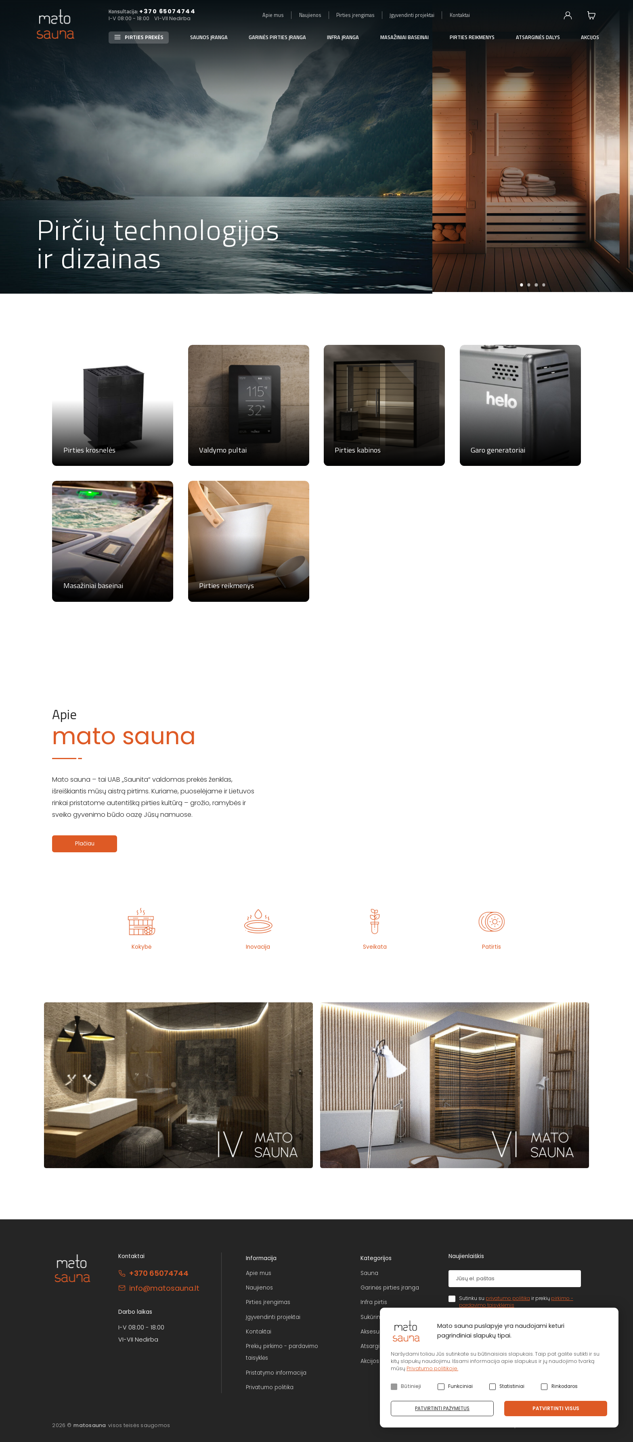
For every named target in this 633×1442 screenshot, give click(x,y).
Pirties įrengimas (355, 15)
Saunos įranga (209, 37)
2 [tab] (528, 284)
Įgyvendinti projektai (412, 15)
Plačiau (84, 843)
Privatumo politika (269, 1387)
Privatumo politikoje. (432, 1368)
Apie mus (273, 15)
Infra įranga (343, 37)
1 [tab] (521, 284)
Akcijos (590, 37)
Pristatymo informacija (276, 1373)
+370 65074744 (167, 11)
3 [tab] (536, 284)
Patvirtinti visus (555, 1408)
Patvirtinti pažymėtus (442, 1408)
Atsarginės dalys (538, 37)
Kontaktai (460, 15)
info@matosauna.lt (164, 1288)
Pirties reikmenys (472, 37)
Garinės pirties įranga (277, 37)
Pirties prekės (144, 37)
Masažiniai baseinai (404, 37)
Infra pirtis (374, 1302)
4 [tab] (543, 284)
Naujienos (310, 15)
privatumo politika (508, 1298)
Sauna (369, 1273)
